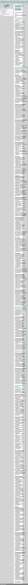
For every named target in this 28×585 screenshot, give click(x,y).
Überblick (4, 12)
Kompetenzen (4, 10)
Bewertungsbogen (5, 13)
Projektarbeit (3, 11)
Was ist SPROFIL (4, 9)
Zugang (2, 15)
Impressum (3, 584)
